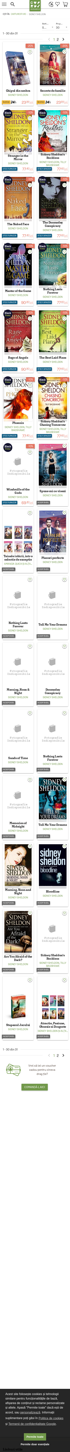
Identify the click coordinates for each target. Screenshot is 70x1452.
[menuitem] (50, 4)
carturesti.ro (18, 14)
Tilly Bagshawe (56, 164)
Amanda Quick (13, 563)
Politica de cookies (51, 1418)
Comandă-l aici (34, 1087)
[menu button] (4, 4)
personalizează (30, 1412)
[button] (17, 4)
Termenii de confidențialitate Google (32, 1423)
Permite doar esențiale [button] (35, 1444)
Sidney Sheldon (18, 94)
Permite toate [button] (35, 1436)
